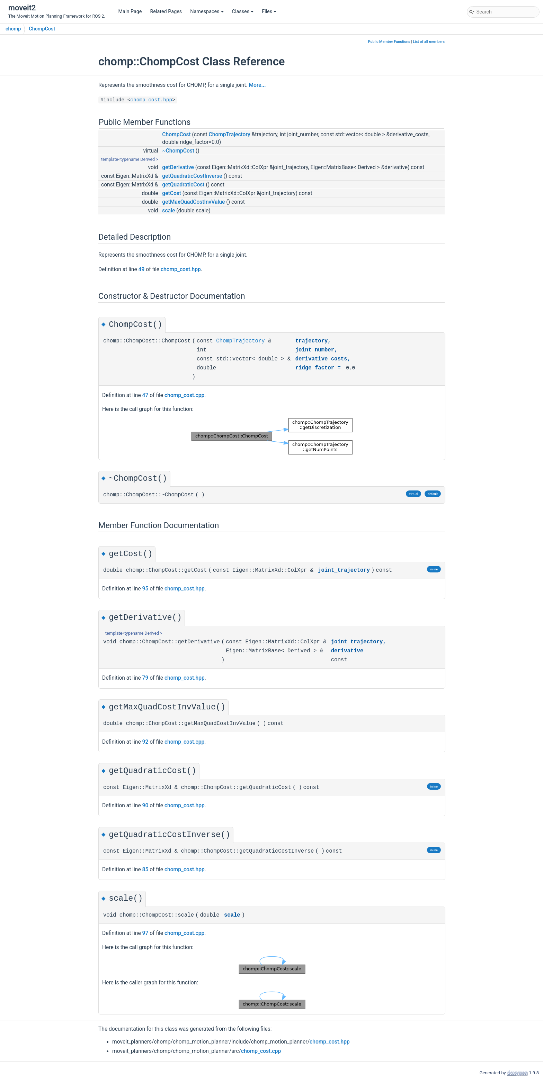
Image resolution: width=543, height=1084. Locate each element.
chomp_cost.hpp (151, 100)
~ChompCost (178, 151)
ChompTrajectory (229, 134)
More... (257, 85)
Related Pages (166, 12)
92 (145, 742)
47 (145, 395)
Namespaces (206, 12)
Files (269, 12)
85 (145, 869)
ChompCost (42, 29)
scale (168, 211)
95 (145, 589)
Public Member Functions (389, 41)
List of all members (429, 41)
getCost (171, 193)
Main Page (130, 12)
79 (145, 678)
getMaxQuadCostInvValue (193, 202)
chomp (13, 29)
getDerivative (178, 167)
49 (142, 269)
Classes (243, 12)
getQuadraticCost (183, 185)
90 (145, 805)
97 (145, 933)
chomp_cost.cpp (184, 395)
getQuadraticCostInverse (192, 176)
